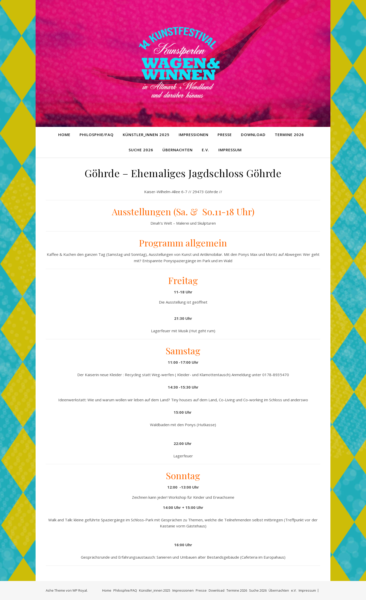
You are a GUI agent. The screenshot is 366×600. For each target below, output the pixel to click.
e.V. (205, 149)
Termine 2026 (289, 134)
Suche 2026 (141, 149)
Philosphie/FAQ (97, 134)
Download (253, 134)
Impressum (230, 149)
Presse (225, 134)
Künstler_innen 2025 (146, 134)
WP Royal (79, 590)
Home (64, 134)
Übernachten (177, 149)
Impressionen (193, 134)
